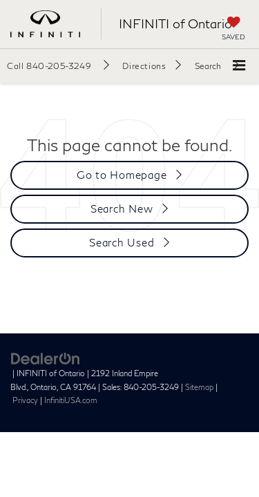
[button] (58, 65)
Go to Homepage (122, 174)
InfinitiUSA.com (70, 400)
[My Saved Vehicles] (233, 29)
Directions (144, 66)
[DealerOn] (45, 357)
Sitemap (199, 386)
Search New (121, 208)
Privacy (25, 400)
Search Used (121, 242)
